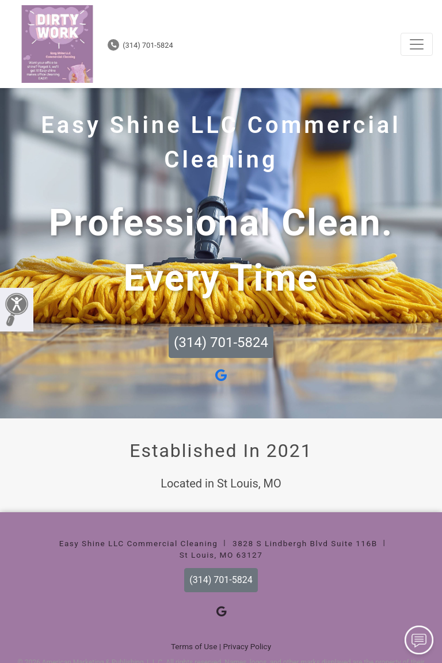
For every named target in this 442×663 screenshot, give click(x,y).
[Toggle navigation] (417, 44)
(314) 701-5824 (140, 45)
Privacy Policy (247, 646)
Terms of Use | (196, 646)
